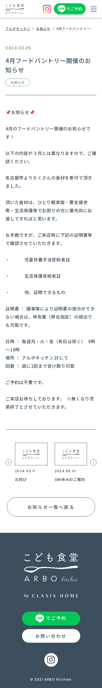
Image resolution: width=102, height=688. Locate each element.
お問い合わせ (51, 636)
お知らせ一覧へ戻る (51, 507)
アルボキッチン (17, 28)
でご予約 (74, 8)
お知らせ (43, 28)
